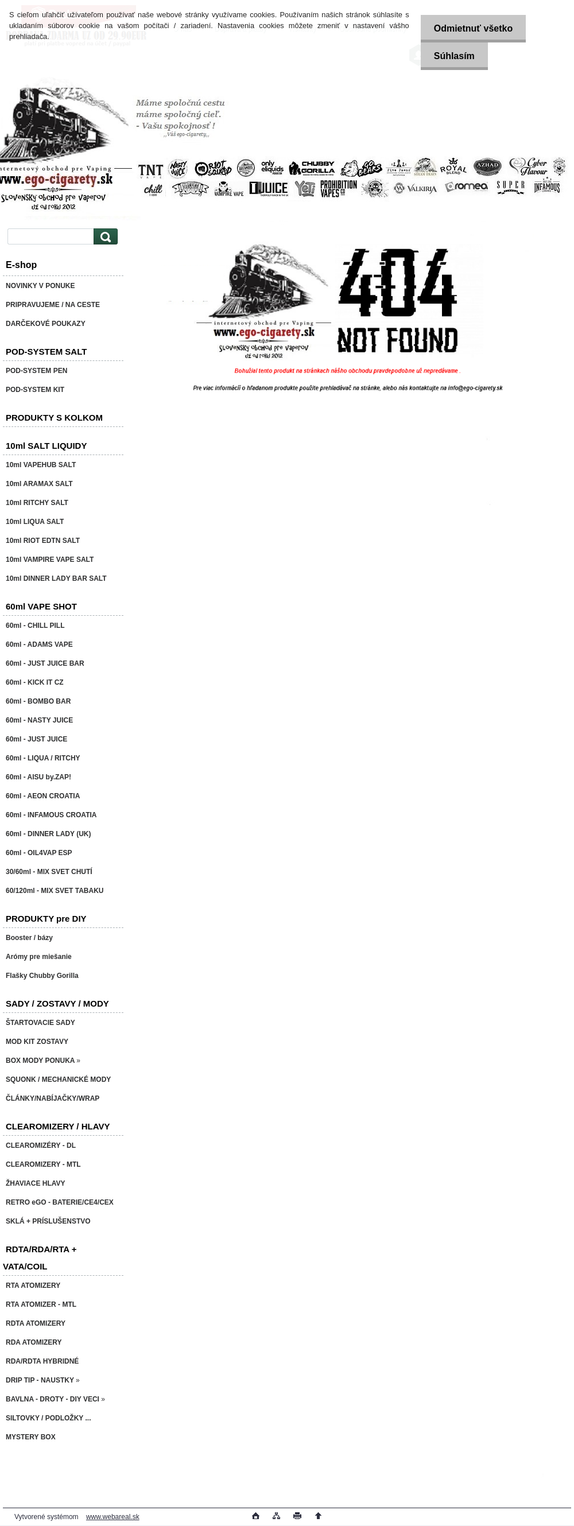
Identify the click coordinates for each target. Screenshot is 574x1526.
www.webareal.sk (112, 1517)
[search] (104, 236)
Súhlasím (452, 56)
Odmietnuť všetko (471, 28)
